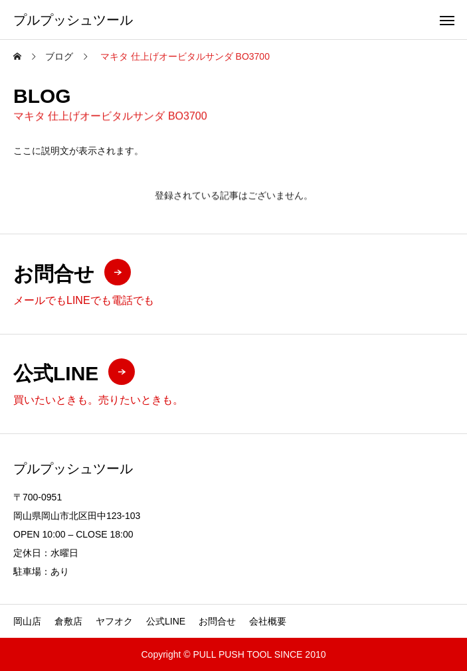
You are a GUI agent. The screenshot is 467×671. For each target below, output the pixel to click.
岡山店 (27, 621)
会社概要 (267, 621)
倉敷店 (68, 621)
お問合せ (217, 621)
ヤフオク (114, 621)
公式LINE (165, 621)
